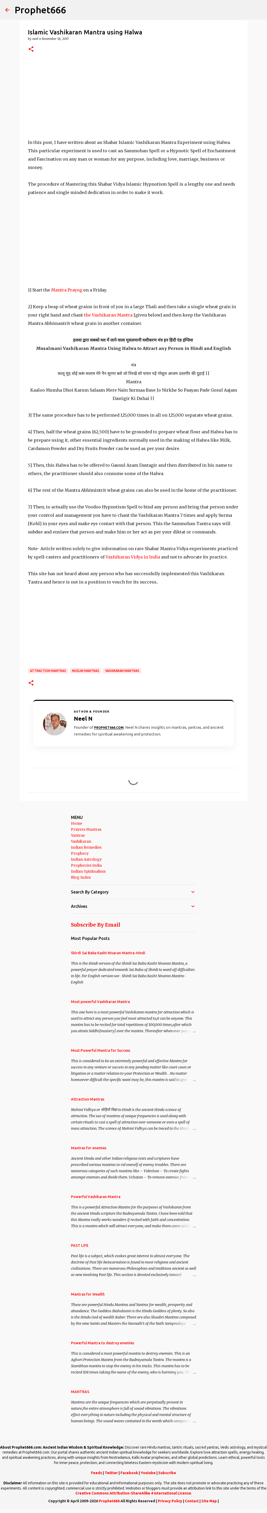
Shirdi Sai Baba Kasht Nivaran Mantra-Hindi (108, 953)
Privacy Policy (170, 1501)
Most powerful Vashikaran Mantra (100, 1002)
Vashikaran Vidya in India (133, 557)
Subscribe (167, 1473)
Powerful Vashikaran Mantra (95, 1197)
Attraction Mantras (48, 670)
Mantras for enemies (88, 1148)
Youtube (148, 1473)
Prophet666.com (109, 727)
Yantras (78, 835)
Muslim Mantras (85, 670)
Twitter (111, 1473)
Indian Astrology (86, 859)
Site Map (209, 1501)
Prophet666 (40, 9)
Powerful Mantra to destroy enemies (102, 1343)
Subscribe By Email (95, 925)
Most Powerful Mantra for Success (100, 1050)
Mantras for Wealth (88, 1294)
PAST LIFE (79, 1245)
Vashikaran (81, 841)
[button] (31, 49)
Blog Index (81, 877)
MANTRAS (80, 1392)
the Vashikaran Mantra (108, 315)
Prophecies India (86, 865)
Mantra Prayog (67, 290)
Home (76, 823)
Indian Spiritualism (88, 871)
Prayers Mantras (86, 829)
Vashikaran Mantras (122, 670)
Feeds (96, 1473)
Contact (192, 1501)
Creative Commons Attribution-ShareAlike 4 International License (133, 1493)
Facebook (129, 1473)
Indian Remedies (86, 847)
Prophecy (80, 853)
